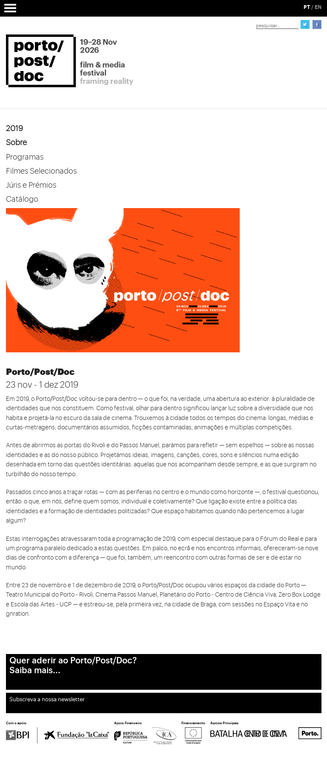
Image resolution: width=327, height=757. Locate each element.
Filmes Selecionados (41, 171)
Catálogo (22, 199)
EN (318, 7)
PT (307, 7)
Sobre (16, 142)
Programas (24, 157)
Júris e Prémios (31, 185)
